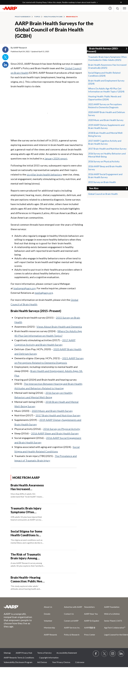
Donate (47, 614)
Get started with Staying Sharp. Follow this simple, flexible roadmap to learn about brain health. (59, 2)
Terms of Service (44, 653)
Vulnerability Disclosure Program (18, 662)
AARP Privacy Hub (24, 653)
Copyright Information (48, 657)
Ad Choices (42, 662)
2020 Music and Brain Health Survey (52, 410)
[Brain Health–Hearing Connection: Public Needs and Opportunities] (43, 585)
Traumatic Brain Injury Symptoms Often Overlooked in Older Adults (26, 510)
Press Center (89, 634)
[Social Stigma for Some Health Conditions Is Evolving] (43, 538)
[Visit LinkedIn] (121, 654)
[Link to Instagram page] (113, 654)
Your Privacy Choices (61, 662)
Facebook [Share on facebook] (5, 49)
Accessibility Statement (66, 653)
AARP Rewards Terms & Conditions (19, 657)
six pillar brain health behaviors (44, 174)
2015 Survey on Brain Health (102, 182)
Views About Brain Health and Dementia (59, 326)
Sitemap (7, 653)
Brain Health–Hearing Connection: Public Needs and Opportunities (28, 579)
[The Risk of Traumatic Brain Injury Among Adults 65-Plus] (43, 561)
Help (110, 8)
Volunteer (48, 620)
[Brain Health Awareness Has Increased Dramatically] (43, 492)
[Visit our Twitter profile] (104, 654)
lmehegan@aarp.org (24, 288)
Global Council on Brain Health (103, 193)
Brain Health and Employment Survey (106, 80)
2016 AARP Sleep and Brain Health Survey (55, 433)
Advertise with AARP (73, 607)
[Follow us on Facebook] (96, 654)
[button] (124, 8)
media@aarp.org (44, 292)
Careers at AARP (71, 620)
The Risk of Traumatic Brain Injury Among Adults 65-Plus (26, 556)
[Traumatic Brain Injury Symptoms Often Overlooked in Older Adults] (43, 515)
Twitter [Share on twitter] (5, 57)
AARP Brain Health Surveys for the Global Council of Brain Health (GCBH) (54, 29)
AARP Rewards (50, 634)
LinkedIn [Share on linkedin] (5, 65)
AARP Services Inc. (72, 627)
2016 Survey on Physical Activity (61, 428)
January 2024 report (55, 158)
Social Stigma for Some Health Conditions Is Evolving (26, 533)
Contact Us (69, 614)
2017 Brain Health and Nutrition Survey (58, 415)
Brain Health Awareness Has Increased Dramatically (27, 487)
